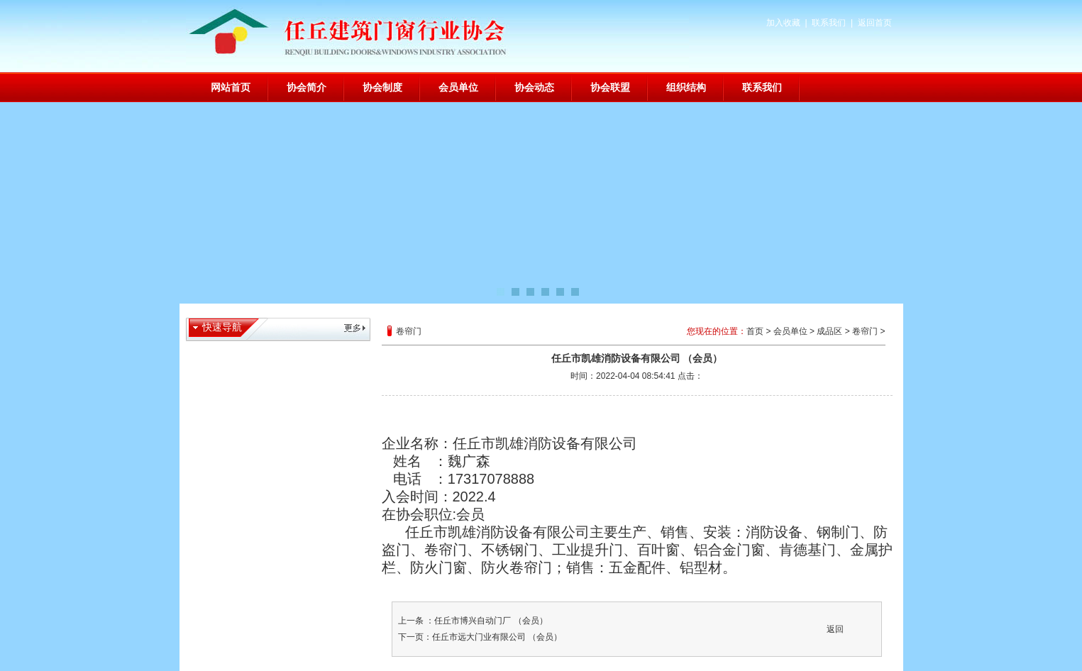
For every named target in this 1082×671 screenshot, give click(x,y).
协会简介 (306, 87)
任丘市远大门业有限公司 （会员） (497, 637)
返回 (835, 629)
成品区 (829, 331)
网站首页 (230, 87)
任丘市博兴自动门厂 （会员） (490, 621)
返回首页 (875, 23)
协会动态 (534, 87)
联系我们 (829, 23)
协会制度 (382, 87)
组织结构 (686, 87)
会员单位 (458, 87)
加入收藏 (783, 23)
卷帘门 (865, 331)
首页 (754, 331)
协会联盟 (610, 87)
